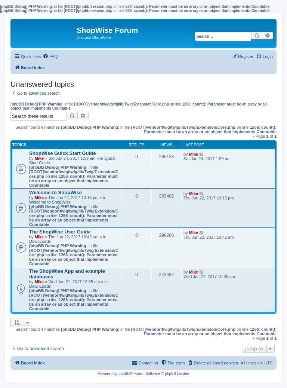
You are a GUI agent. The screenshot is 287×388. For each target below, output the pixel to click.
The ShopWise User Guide (60, 232)
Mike (39, 158)
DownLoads (40, 241)
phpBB (124, 374)
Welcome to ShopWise (55, 192)
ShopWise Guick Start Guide (62, 153)
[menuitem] (50, 56)
